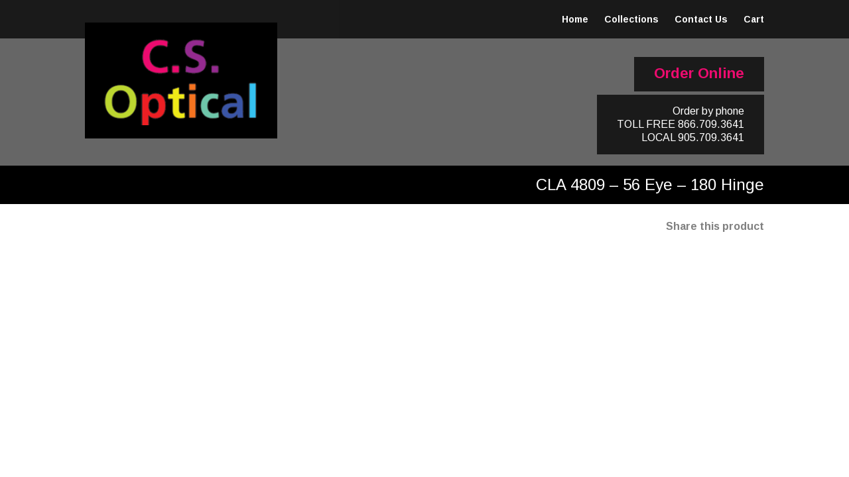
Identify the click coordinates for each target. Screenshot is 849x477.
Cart (754, 19)
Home (575, 19)
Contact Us (701, 19)
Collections (631, 19)
